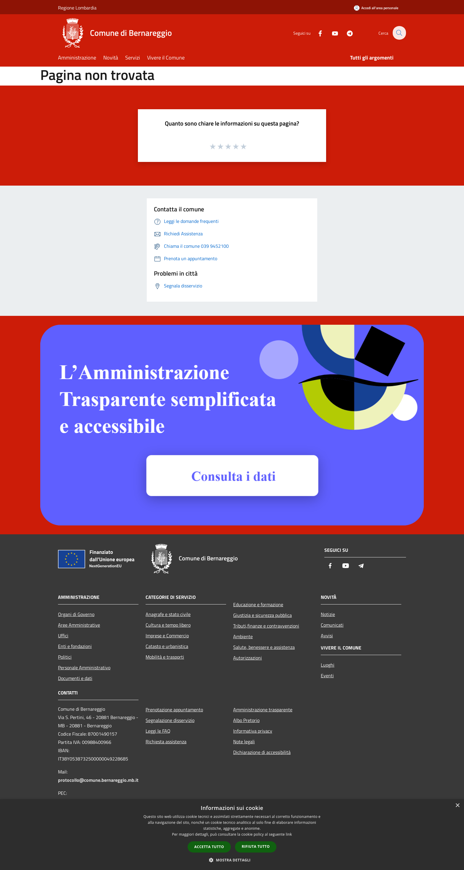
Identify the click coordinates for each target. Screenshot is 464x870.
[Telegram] (346, 33)
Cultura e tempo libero (168, 624)
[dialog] (232, 834)
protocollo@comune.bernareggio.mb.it (98, 780)
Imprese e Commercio (167, 635)
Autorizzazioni (247, 657)
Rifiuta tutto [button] (256, 846)
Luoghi (327, 664)
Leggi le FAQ (158, 730)
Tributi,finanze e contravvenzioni (266, 625)
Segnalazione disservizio (170, 720)
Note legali (244, 741)
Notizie (328, 614)
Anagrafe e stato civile (168, 614)
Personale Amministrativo (84, 667)
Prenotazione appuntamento (174, 709)
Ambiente (243, 636)
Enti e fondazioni (75, 646)
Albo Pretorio (246, 720)
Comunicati (332, 624)
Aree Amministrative (79, 624)
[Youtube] (331, 33)
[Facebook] (317, 33)
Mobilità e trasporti (165, 656)
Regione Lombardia (77, 7)
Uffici (63, 635)
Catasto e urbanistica (167, 646)
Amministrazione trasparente (262, 709)
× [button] (457, 805)
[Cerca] (399, 33)
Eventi (327, 675)
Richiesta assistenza (166, 741)
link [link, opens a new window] (289, 834)
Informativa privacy (252, 730)
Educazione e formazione (258, 604)
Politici (65, 656)
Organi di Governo (76, 614)
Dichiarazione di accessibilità (262, 752)
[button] (232, 860)
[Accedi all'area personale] (376, 8)
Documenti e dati (75, 678)
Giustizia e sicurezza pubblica (262, 615)
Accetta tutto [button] (209, 846)
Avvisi (327, 635)
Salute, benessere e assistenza (264, 647)
